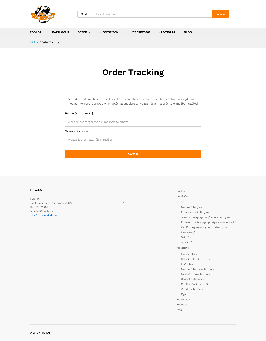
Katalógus (60, 32)
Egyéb (184, 294)
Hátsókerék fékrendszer (195, 259)
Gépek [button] (82, 32)
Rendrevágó (188, 232)
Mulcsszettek (189, 253)
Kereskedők (140, 32)
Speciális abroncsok (193, 279)
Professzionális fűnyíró (195, 212)
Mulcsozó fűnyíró (191, 207)
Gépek (180, 201)
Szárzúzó (186, 237)
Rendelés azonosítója (79, 113)
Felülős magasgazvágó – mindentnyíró (204, 227)
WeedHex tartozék (192, 289)
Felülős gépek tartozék (194, 284)
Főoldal (36, 32)
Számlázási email (77, 131)
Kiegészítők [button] (109, 32)
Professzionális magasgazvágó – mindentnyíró (208, 222)
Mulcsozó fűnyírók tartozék (197, 269)
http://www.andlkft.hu (43, 215)
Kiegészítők (183, 247)
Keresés (220, 14)
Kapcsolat (167, 32)
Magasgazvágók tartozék (195, 274)
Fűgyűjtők (187, 264)
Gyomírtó (186, 242)
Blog (188, 32)
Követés (133, 154)
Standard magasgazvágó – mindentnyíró (205, 217)
